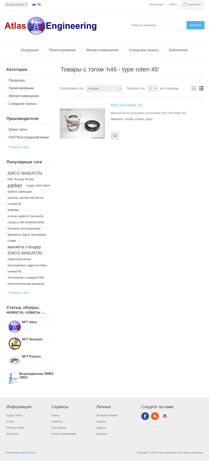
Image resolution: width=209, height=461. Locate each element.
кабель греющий (19, 191)
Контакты (13, 433)
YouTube (165, 416)
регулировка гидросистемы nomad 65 (27, 268)
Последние (58, 427)
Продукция (30, 50)
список (201, 88)
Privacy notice (15, 427)
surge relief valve (38, 185)
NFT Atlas (29, 322)
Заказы (101, 421)
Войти (173, 4)
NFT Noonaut (32, 339)
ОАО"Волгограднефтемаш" (29, 137)
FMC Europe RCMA (21, 179)
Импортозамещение (102, 50)
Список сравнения (63, 433)
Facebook (145, 416)
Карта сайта (14, 415)
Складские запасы (143, 50)
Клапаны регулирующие (24, 228)
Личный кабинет (107, 415)
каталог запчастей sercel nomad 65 (25, 201)
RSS (155, 416)
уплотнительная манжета (26, 283)
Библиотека (178, 50)
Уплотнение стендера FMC (26, 277)
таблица (193, 88)
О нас (10, 421)
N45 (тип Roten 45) (126, 105)
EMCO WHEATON (25, 173)
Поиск (55, 415)
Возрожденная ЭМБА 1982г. (36, 375)
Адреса (101, 427)
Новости (56, 421)
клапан (13, 210)
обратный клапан (19, 259)
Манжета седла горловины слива (27, 237)
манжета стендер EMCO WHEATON (25, 250)
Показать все (19, 147)
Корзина (101, 433)
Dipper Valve (18, 129)
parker (15, 185)
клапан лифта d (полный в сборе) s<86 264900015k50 (26, 219)
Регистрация (156, 4)
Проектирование (62, 50)
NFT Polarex (31, 356)
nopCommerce (27, 452)
